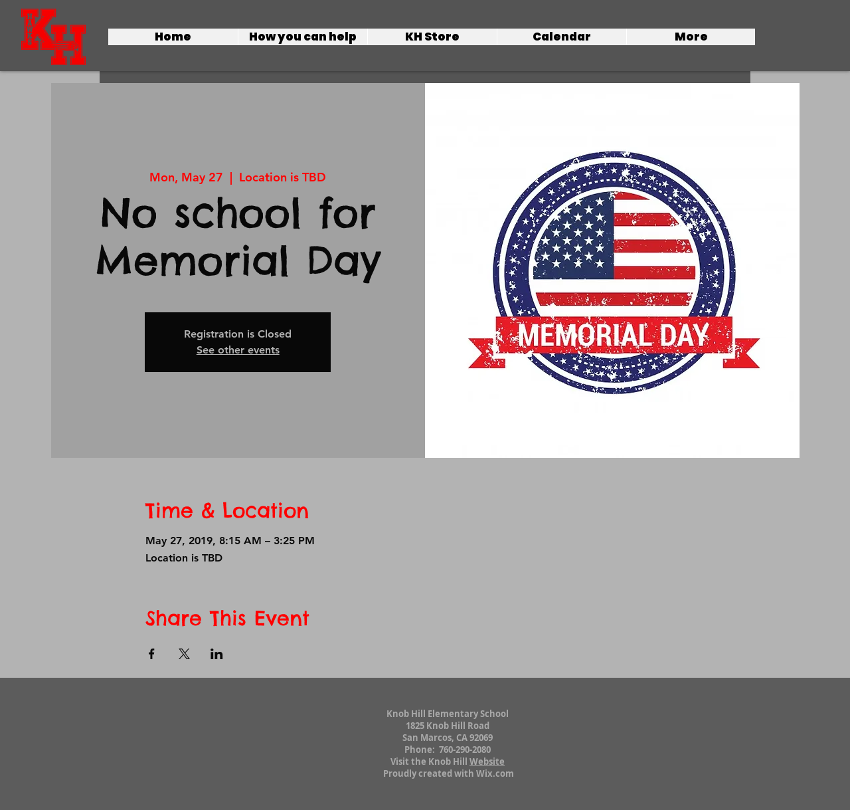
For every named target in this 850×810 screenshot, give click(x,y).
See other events (238, 350)
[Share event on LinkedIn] (217, 654)
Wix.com (495, 773)
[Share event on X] (184, 654)
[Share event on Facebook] (151, 654)
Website (487, 761)
